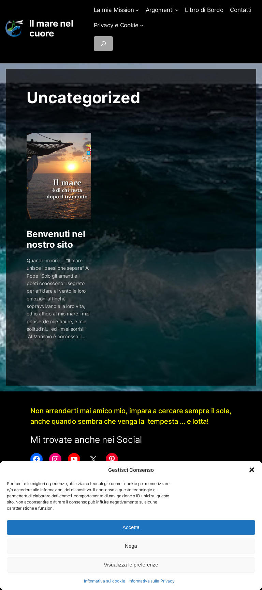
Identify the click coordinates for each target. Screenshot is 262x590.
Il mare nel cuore (51, 28)
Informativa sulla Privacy (152, 581)
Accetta (131, 527)
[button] (251, 469)
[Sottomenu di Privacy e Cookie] (141, 25)
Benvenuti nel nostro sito (56, 239)
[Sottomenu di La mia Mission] (137, 10)
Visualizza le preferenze (131, 565)
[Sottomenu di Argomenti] (176, 10)
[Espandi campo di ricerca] (103, 43)
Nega (131, 546)
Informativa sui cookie (104, 581)
